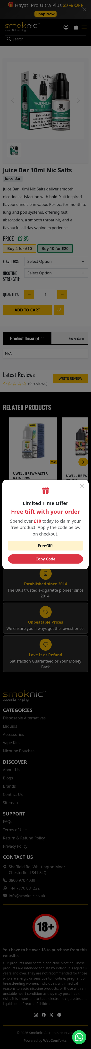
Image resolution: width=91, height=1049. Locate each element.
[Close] (82, 486)
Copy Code (45, 559)
